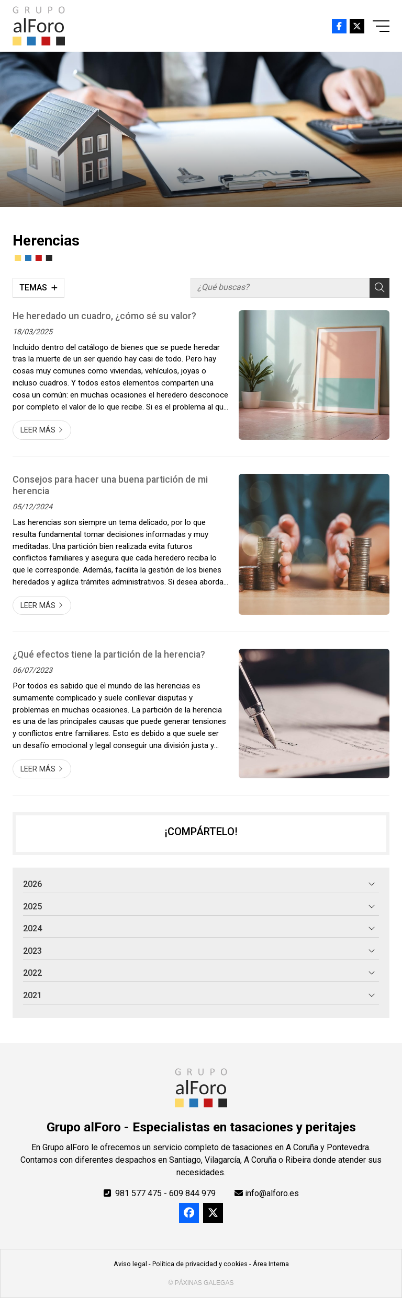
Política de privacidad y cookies (200, 1264)
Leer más (37, 430)
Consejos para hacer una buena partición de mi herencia (110, 485)
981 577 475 (138, 1193)
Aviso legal (130, 1264)
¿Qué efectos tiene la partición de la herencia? (109, 654)
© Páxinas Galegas (201, 1283)
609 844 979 (192, 1193)
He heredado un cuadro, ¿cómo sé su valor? (104, 316)
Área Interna (271, 1264)
